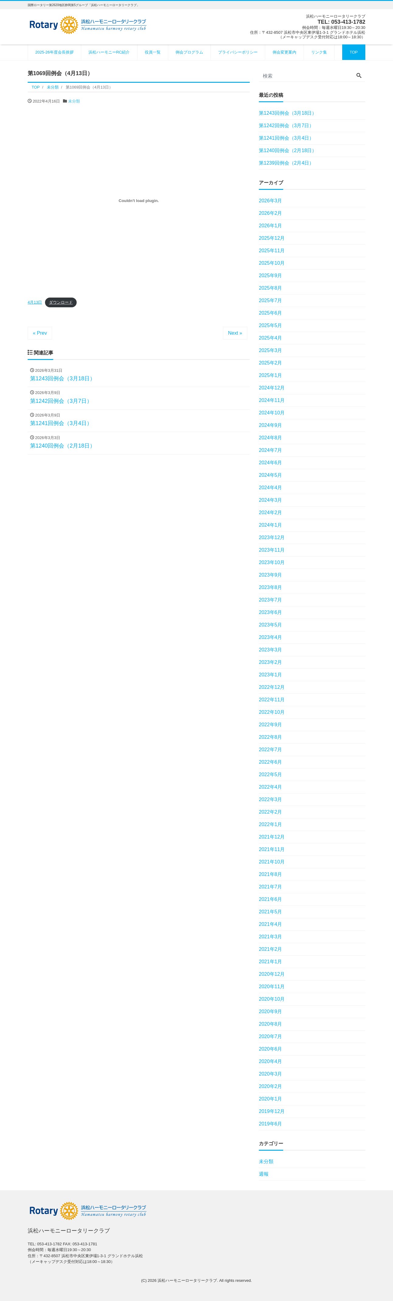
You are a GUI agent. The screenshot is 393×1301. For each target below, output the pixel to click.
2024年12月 (272, 387)
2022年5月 (270, 774)
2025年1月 (270, 375)
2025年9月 (270, 275)
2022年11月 (272, 699)
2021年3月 (270, 936)
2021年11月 (272, 849)
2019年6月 (270, 1123)
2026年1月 (270, 225)
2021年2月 (270, 949)
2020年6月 (270, 1049)
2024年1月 (270, 525)
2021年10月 (272, 861)
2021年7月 (270, 886)
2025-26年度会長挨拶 (54, 52)
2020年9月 (270, 1011)
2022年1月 (270, 824)
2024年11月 (272, 400)
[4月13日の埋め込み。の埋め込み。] (139, 201)
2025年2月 (270, 362)
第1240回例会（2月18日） (288, 150)
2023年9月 (270, 574)
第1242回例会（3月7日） (286, 125)
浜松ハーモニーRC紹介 (109, 52)
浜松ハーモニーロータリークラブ (187, 1280)
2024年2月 (270, 512)
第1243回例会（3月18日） (288, 113)
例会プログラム (189, 52)
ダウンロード (61, 302)
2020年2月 (270, 1086)
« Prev (40, 333)
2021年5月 (270, 911)
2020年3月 (270, 1073)
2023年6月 (270, 612)
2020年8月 (270, 1024)
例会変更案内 (284, 52)
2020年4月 (270, 1061)
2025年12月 (272, 238)
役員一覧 (153, 52)
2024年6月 (270, 462)
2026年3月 (270, 200)
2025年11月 (272, 250)
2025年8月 (270, 288)
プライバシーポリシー (238, 52)
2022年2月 (270, 811)
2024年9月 (270, 425)
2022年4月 (270, 787)
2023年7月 (270, 599)
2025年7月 (270, 300)
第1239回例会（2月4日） (286, 163)
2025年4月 (270, 337)
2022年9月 (270, 724)
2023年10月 (272, 562)
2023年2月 (270, 662)
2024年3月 (270, 500)
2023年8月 (270, 587)
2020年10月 (272, 999)
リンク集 (319, 52)
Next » (235, 333)
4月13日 (35, 302)
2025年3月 (270, 350)
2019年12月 (272, 1111)
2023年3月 (270, 649)
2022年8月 (270, 737)
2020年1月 (270, 1098)
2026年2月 (270, 213)
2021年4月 (270, 924)
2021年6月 (270, 899)
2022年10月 (272, 712)
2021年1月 (270, 961)
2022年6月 (270, 762)
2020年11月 (272, 986)
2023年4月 (270, 637)
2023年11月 (272, 550)
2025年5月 (270, 325)
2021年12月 (272, 836)
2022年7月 (270, 749)
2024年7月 (270, 450)
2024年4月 (270, 487)
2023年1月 (270, 674)
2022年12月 (272, 687)
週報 (264, 1174)
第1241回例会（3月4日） (286, 138)
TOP (354, 52)
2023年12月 (272, 537)
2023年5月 (270, 624)
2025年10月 (272, 263)
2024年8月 (270, 437)
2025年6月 (270, 313)
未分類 (74, 101)
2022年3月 (270, 799)
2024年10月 (272, 412)
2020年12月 (272, 974)
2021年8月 (270, 874)
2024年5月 (270, 475)
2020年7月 (270, 1036)
